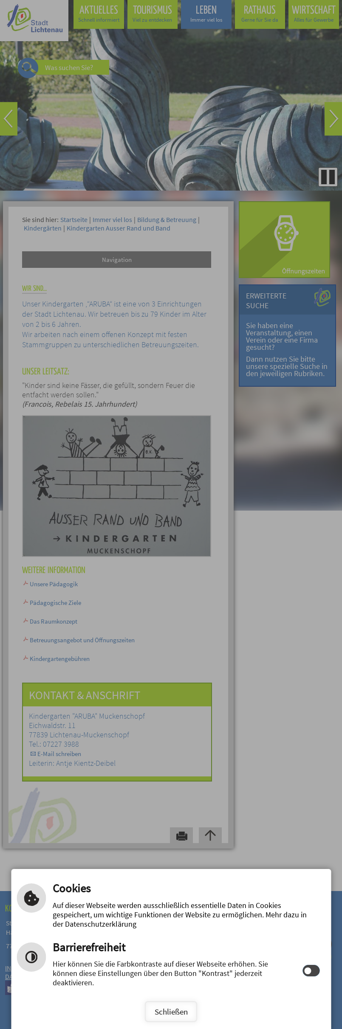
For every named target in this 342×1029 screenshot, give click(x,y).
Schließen (171, 1012)
